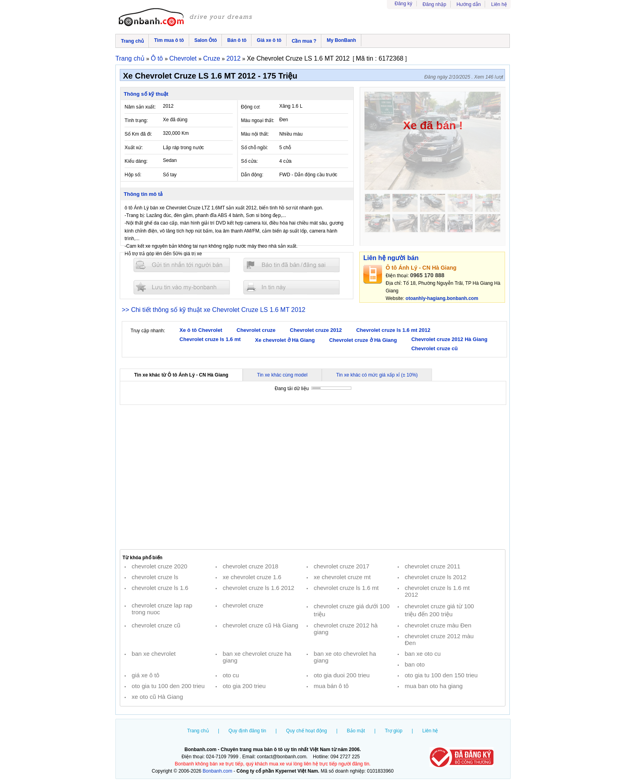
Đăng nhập (434, 4)
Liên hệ (499, 4)
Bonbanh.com (217, 771)
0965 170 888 (427, 275)
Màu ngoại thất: (257, 120)
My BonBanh (341, 40)
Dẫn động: (252, 175)
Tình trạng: (136, 120)
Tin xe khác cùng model (282, 375)
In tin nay (291, 287)
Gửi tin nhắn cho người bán (181, 265)
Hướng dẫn (469, 4)
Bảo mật (356, 731)
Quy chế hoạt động (306, 731)
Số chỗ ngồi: (254, 147)
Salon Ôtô (205, 40)
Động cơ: (251, 107)
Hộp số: (133, 175)
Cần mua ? (304, 41)
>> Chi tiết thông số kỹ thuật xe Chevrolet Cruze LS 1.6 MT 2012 (213, 309)
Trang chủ (132, 41)
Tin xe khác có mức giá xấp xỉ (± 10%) (377, 375)
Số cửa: (249, 161)
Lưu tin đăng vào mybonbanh (181, 287)
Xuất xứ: (134, 147)
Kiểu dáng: (136, 161)
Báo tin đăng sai (291, 265)
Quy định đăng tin (247, 731)
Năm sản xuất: (140, 107)
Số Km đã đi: (138, 134)
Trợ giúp (393, 731)
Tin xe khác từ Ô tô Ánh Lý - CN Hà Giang (181, 375)
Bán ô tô (236, 40)
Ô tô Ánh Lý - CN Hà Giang (421, 267)
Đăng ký (403, 3)
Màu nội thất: (255, 134)
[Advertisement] (312, 477)
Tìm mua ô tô (169, 40)
